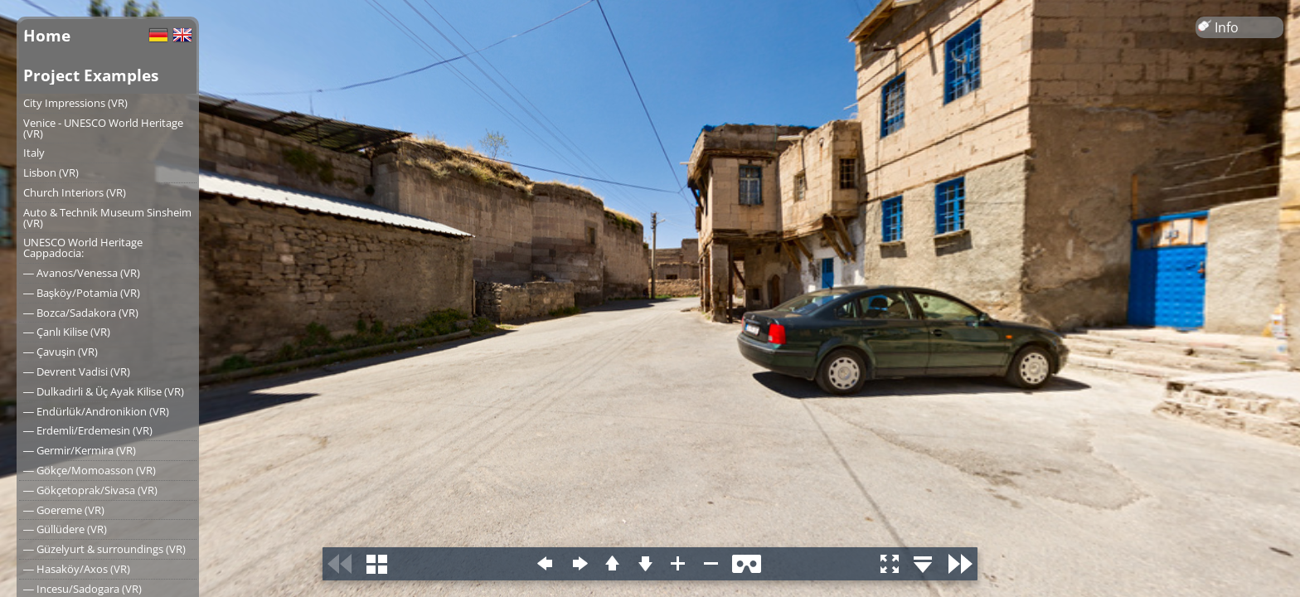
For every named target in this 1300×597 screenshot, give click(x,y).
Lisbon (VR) (51, 172)
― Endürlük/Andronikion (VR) (96, 411)
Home (46, 35)
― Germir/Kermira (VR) (79, 450)
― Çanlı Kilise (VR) (66, 331)
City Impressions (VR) (75, 102)
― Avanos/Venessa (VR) (81, 272)
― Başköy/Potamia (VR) (81, 292)
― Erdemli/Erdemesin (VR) (88, 430)
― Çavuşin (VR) (60, 351)
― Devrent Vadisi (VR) (76, 371)
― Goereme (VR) (63, 509)
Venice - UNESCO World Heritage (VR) (103, 128)
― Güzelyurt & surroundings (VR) (104, 548)
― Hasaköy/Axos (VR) (76, 568)
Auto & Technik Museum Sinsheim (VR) (107, 218)
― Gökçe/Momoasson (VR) (89, 470)
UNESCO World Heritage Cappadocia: (83, 247)
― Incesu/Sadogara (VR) (82, 588)
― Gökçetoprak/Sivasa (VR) (90, 490)
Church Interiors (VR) (74, 192)
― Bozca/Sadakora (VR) (80, 312)
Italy (34, 152)
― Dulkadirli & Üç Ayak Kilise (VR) (103, 391)
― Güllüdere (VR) (65, 529)
